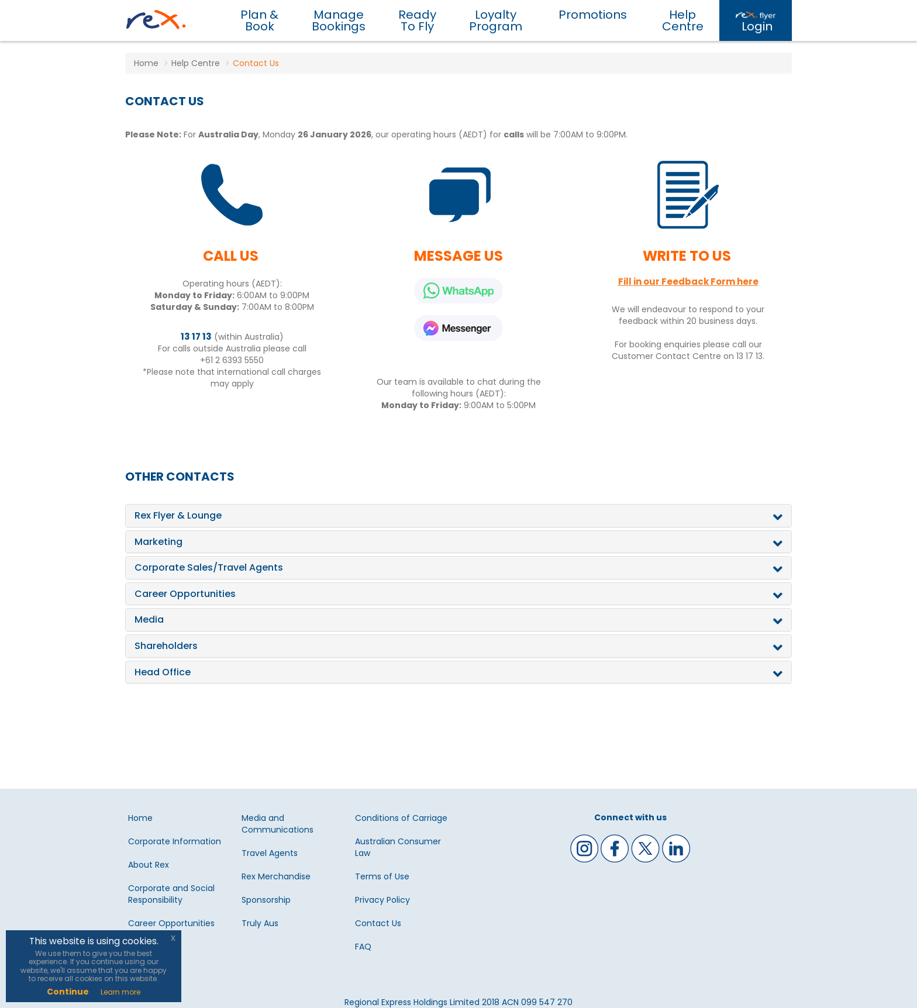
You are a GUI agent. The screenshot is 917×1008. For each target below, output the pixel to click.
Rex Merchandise (276, 876)
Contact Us (378, 923)
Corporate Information (174, 841)
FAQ (363, 946)
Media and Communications (277, 824)
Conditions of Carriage (401, 818)
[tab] (458, 516)
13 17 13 (196, 336)
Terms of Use (382, 876)
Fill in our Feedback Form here (688, 281)
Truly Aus (260, 923)
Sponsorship (266, 900)
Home (140, 818)
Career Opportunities (171, 923)
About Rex (148, 865)
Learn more (120, 992)
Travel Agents (270, 853)
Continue (68, 991)
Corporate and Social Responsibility (171, 894)
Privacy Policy (382, 900)
